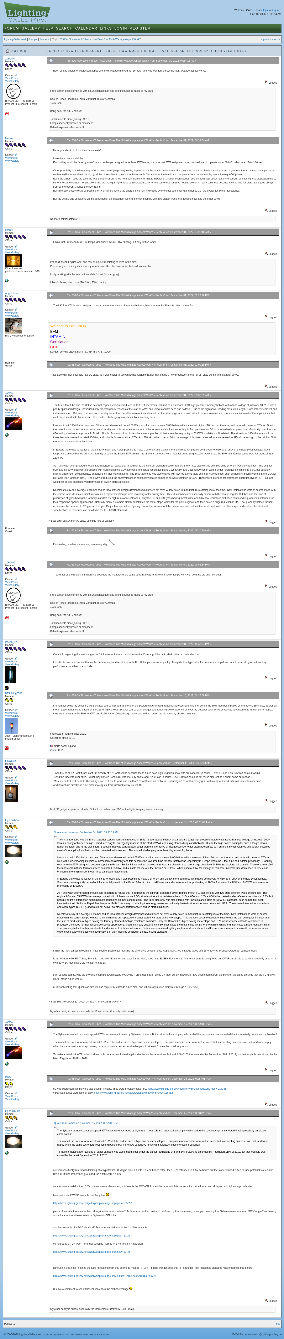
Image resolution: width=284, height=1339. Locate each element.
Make (8, 1076)
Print (277, 1323)
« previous (267, 39)
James (9, 393)
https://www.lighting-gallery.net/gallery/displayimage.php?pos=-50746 (92, 1251)
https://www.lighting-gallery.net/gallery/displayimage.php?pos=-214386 (187, 1088)
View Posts (11, 78)
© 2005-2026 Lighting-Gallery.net (22, 1334)
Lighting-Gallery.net (15, 39)
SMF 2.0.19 (49, 1334)
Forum (11, 28)
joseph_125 (11, 642)
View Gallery (12, 81)
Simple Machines (79, 1334)
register (276, 10)
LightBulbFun (12, 820)
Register (140, 28)
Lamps (33, 39)
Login (120, 28)
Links (106, 28)
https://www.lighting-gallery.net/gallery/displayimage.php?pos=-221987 (92, 1235)
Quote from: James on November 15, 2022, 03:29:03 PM (86, 1123)
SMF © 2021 (63, 1334)
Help (48, 28)
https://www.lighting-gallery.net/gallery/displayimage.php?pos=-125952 (133, 1092)
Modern (44, 39)
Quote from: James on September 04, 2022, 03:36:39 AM (86, 832)
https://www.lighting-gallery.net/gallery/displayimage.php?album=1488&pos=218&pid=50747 (104, 1276)
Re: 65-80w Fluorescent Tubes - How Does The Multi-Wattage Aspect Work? (110, 140)
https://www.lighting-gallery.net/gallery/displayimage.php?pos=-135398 (92, 1203)
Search (64, 28)
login (266, 10)
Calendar (86, 28)
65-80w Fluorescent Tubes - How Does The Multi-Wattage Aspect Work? (100, 39)
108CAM (10, 58)
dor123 (9, 230)
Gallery (31, 28)
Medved (9, 138)
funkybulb (10, 761)
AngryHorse (12, 293)
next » (276, 39)
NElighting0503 (13, 693)
